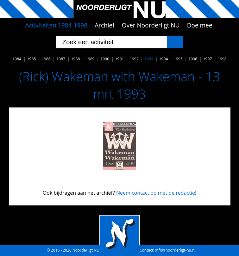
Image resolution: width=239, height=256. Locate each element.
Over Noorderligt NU (151, 25)
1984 (16, 59)
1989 (90, 59)
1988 (75, 59)
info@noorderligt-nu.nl (175, 250)
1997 (207, 59)
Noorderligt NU (85, 250)
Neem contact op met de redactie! (156, 192)
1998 (222, 59)
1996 (192, 59)
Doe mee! (200, 25)
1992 (134, 59)
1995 (178, 59)
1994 (163, 59)
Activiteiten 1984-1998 (56, 25)
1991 (119, 59)
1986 (46, 59)
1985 (31, 59)
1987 (60, 59)
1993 (148, 59)
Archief (105, 25)
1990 (104, 59)
